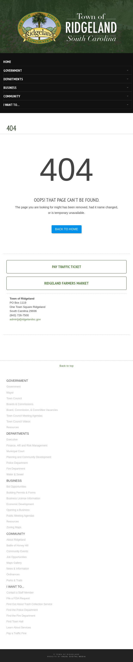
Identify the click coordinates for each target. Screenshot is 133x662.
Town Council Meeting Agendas (24, 415)
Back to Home (66, 229)
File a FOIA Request (18, 598)
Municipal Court (15, 451)
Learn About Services (18, 627)
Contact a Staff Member (20, 592)
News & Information (17, 568)
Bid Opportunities (16, 486)
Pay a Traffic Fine (16, 633)
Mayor (10, 392)
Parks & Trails (14, 580)
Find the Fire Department (20, 615)
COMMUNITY (11, 96)
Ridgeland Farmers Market (66, 283)
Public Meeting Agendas (20, 515)
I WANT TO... (11, 105)
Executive (12, 439)
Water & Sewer (15, 474)
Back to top (66, 365)
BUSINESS (10, 87)
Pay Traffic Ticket (66, 266)
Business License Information (23, 498)
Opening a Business (17, 509)
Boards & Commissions (19, 404)
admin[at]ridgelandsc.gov (25, 319)
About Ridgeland (16, 539)
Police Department (17, 462)
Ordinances (13, 574)
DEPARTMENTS (13, 79)
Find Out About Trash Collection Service (29, 604)
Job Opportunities (16, 557)
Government (13, 386)
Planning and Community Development (28, 457)
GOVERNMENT (12, 70)
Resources (12, 427)
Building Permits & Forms (20, 492)
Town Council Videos (18, 421)
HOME (7, 62)
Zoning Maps (13, 527)
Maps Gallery (14, 562)
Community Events (17, 551)
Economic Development (20, 504)
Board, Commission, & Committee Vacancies (32, 410)
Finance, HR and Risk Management (26, 445)
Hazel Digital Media (73, 656)
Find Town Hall (14, 621)
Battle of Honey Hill (17, 545)
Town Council (14, 398)
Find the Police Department (22, 609)
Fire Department (15, 468)
